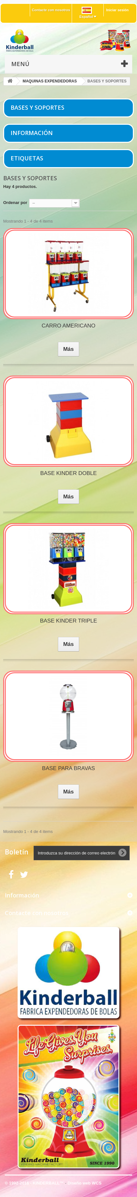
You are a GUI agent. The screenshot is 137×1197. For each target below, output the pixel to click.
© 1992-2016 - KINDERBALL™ (35, 1183)
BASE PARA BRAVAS (68, 768)
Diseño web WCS (84, 1183)
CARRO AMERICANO (68, 326)
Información (32, 133)
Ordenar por (15, 202)
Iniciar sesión (117, 10)
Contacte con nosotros (51, 10)
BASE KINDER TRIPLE (68, 621)
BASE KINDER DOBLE (68, 473)
